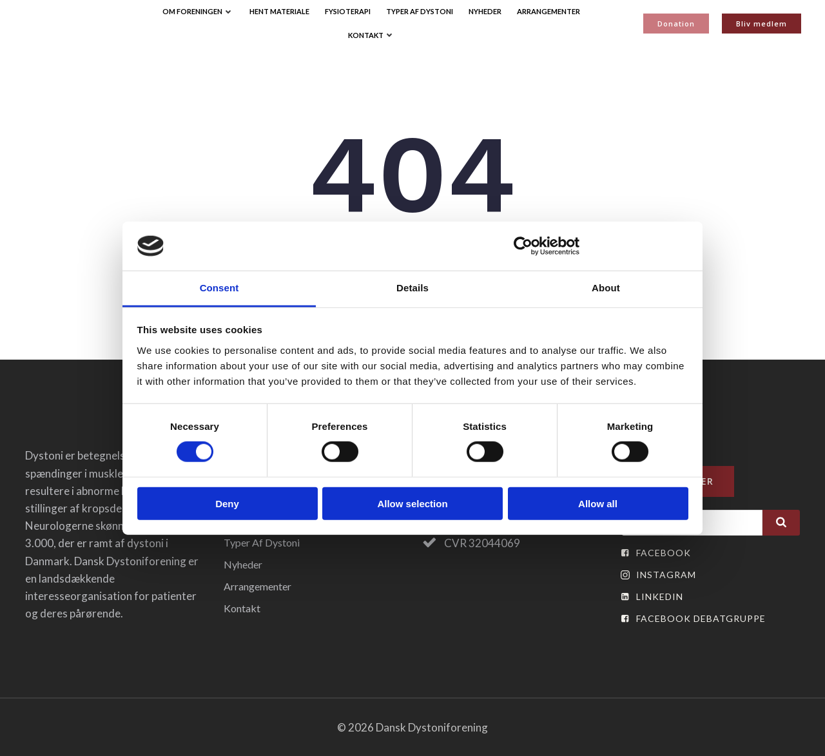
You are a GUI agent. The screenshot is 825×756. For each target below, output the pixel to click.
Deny (227, 503)
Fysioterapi (348, 11)
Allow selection (412, 503)
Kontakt (371, 35)
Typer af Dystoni (419, 11)
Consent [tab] (219, 287)
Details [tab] (412, 287)
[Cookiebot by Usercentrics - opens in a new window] (523, 246)
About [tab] (606, 287)
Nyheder (485, 11)
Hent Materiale (279, 11)
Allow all (597, 503)
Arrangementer (548, 11)
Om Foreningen (198, 11)
